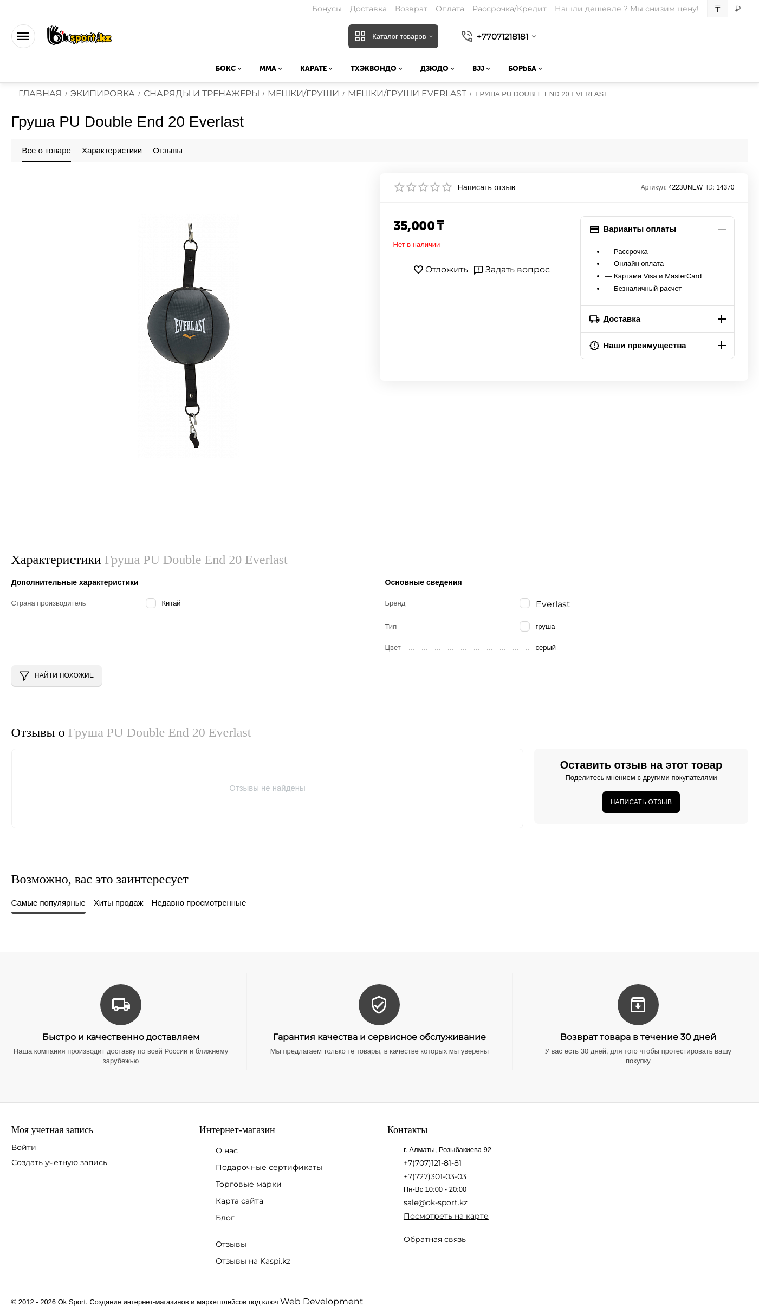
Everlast (551, 604)
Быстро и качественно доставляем (121, 1035)
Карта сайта (239, 1199)
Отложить (443, 269)
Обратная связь (435, 1237)
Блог (225, 1215)
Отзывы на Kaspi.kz (253, 1259)
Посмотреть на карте (446, 1214)
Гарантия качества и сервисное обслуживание (379, 1035)
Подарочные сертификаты (269, 1165)
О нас (227, 1148)
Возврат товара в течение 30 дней (638, 1035)
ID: (710, 187)
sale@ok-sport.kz (436, 1200)
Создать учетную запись (59, 1160)
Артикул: (654, 187)
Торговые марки (249, 1182)
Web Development (316, 1299)
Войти (23, 1145)
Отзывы (231, 1242)
